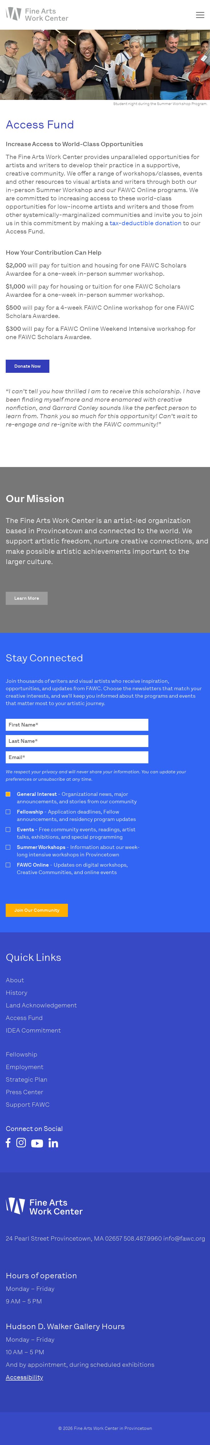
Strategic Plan (26, 1079)
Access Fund (24, 1018)
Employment (24, 1067)
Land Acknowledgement (41, 1005)
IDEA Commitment (33, 1030)
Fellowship (21, 1054)
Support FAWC (28, 1104)
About (15, 980)
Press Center (24, 1092)
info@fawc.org (184, 1238)
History (16, 993)
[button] (27, 366)
